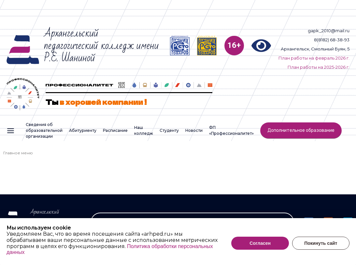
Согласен (260, 247)
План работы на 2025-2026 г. (318, 67)
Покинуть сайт (320, 247)
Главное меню (18, 153)
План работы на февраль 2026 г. (313, 58)
